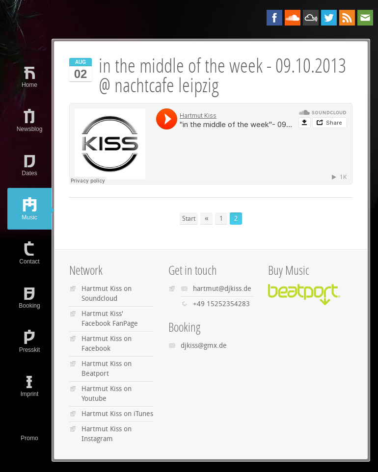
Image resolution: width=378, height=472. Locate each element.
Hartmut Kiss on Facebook (106, 344)
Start (188, 218)
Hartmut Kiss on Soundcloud (106, 294)
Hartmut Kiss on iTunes (117, 414)
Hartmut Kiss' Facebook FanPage (109, 319)
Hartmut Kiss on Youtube (106, 394)
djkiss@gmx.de (204, 345)
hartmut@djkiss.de (222, 289)
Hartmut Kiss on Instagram (106, 434)
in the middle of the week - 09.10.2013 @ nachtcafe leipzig (222, 75)
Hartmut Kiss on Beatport (106, 369)
